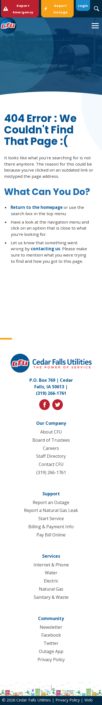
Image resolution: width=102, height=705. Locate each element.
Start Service (51, 518)
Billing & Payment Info (51, 527)
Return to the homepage (37, 207)
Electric (51, 581)
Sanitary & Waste (51, 597)
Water (51, 573)
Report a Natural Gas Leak (51, 510)
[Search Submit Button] (97, 9)
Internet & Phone (51, 565)
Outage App (51, 651)
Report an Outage (51, 502)
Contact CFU (51, 464)
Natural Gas (51, 589)
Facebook (51, 635)
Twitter (51, 643)
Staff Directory (51, 456)
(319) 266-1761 (51, 393)
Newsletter (51, 627)
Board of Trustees (51, 440)
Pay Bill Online (51, 535)
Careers (51, 448)
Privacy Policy (51, 660)
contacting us (45, 248)
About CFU (51, 432)
